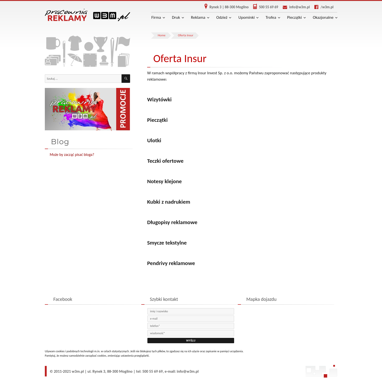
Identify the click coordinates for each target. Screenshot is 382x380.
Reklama (198, 17)
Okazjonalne (323, 17)
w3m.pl (78, 371)
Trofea (271, 17)
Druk (176, 17)
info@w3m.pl (294, 7)
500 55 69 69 (263, 7)
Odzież (222, 17)
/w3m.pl (322, 7)
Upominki (246, 17)
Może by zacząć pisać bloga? (72, 154)
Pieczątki (294, 17)
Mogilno (126, 371)
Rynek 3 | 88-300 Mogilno (225, 7)
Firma (156, 17)
